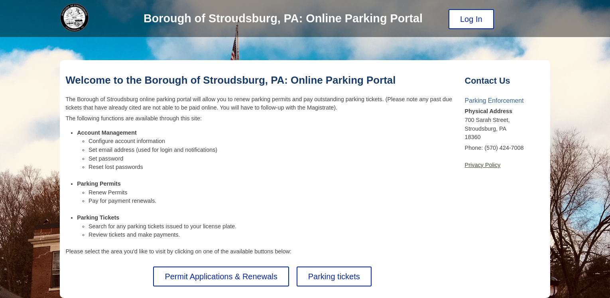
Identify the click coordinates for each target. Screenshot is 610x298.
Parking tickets (334, 276)
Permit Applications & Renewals (221, 276)
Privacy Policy (483, 165)
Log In (471, 19)
